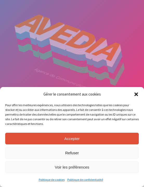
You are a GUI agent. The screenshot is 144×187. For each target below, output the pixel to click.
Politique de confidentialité (85, 180)
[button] (136, 94)
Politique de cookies (52, 180)
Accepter (72, 138)
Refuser (72, 153)
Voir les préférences (72, 167)
